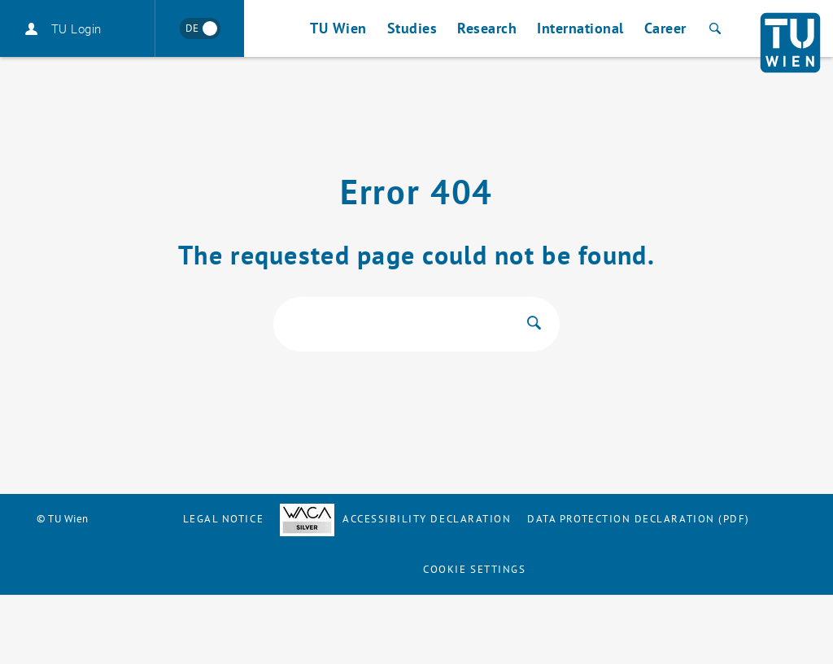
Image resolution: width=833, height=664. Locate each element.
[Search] (713, 28)
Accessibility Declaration (395, 519)
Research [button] (487, 28)
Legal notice (223, 519)
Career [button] (665, 28)
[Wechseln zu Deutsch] (199, 28)
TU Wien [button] (338, 28)
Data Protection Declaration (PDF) (638, 519)
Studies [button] (412, 28)
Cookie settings (474, 569)
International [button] (580, 28)
